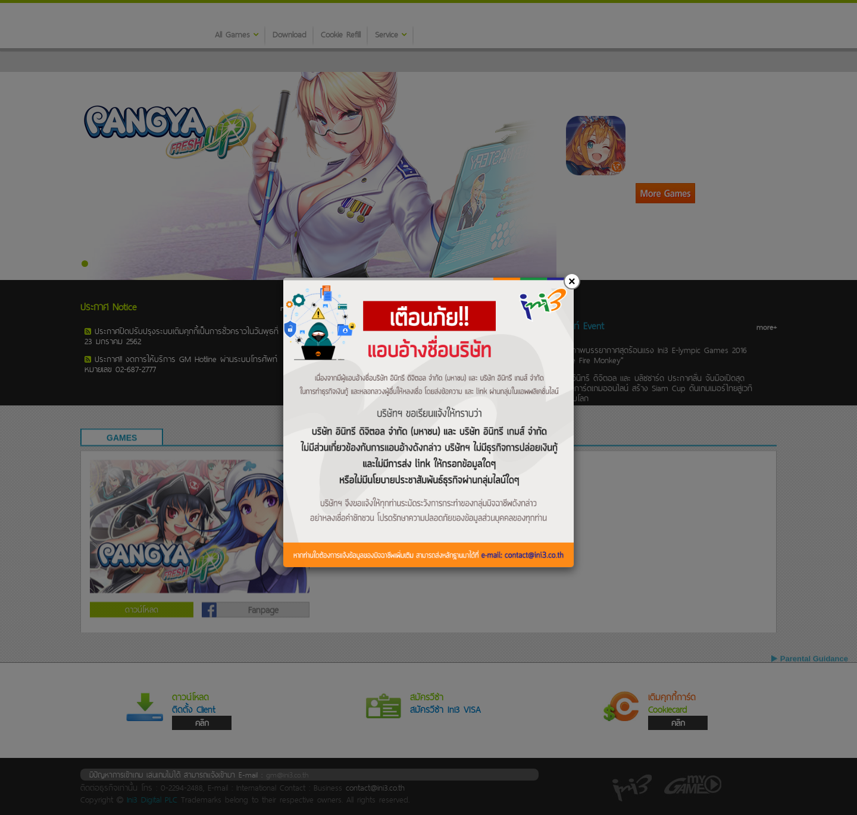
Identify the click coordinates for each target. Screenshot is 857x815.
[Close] (572, 281)
